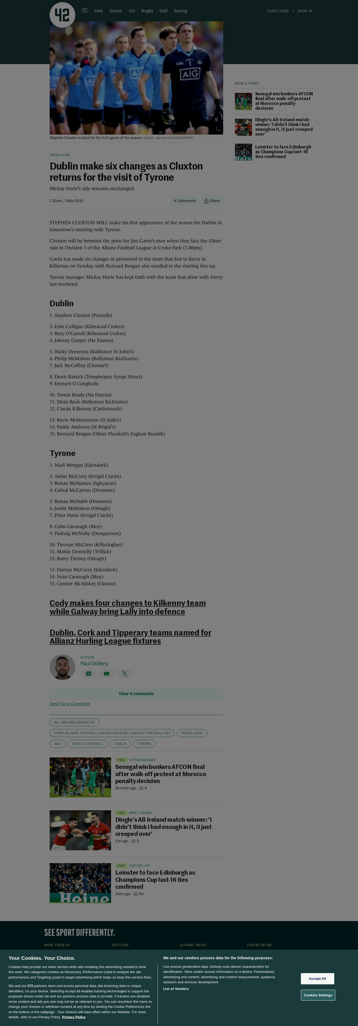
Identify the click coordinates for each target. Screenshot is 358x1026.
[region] (179, 988)
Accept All (317, 979)
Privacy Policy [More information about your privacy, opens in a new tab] (74, 1017)
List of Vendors (176, 989)
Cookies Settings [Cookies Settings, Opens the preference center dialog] (318, 995)
